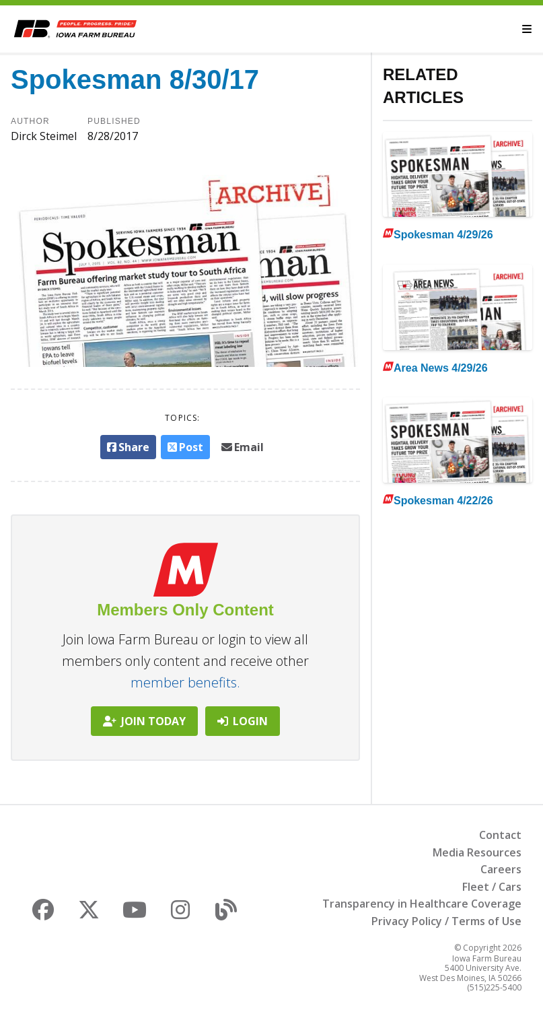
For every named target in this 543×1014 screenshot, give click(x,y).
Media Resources (477, 852)
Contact (500, 834)
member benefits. (185, 682)
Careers (500, 869)
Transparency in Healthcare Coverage (421, 903)
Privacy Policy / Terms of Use (446, 921)
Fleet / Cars (491, 886)
